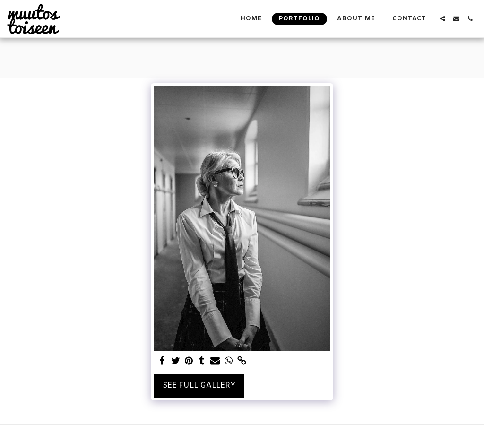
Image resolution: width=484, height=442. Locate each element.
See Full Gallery (199, 385)
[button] (442, 19)
